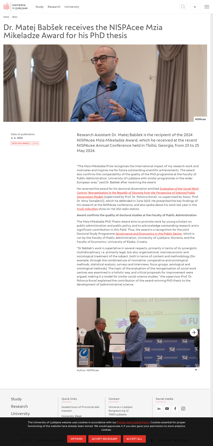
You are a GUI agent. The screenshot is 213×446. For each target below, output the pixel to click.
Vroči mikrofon (87, 209)
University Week (71, 416)
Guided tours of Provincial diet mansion (80, 409)
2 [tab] (198, 369)
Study (40, 7)
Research (54, 7)
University (71, 7)
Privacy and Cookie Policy (133, 422)
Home (6, 17)
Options (77, 439)
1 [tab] (196, 369)
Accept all (134, 439)
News (14, 17)
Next (194, 332)
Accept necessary (104, 439)
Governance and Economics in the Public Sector (149, 234)
